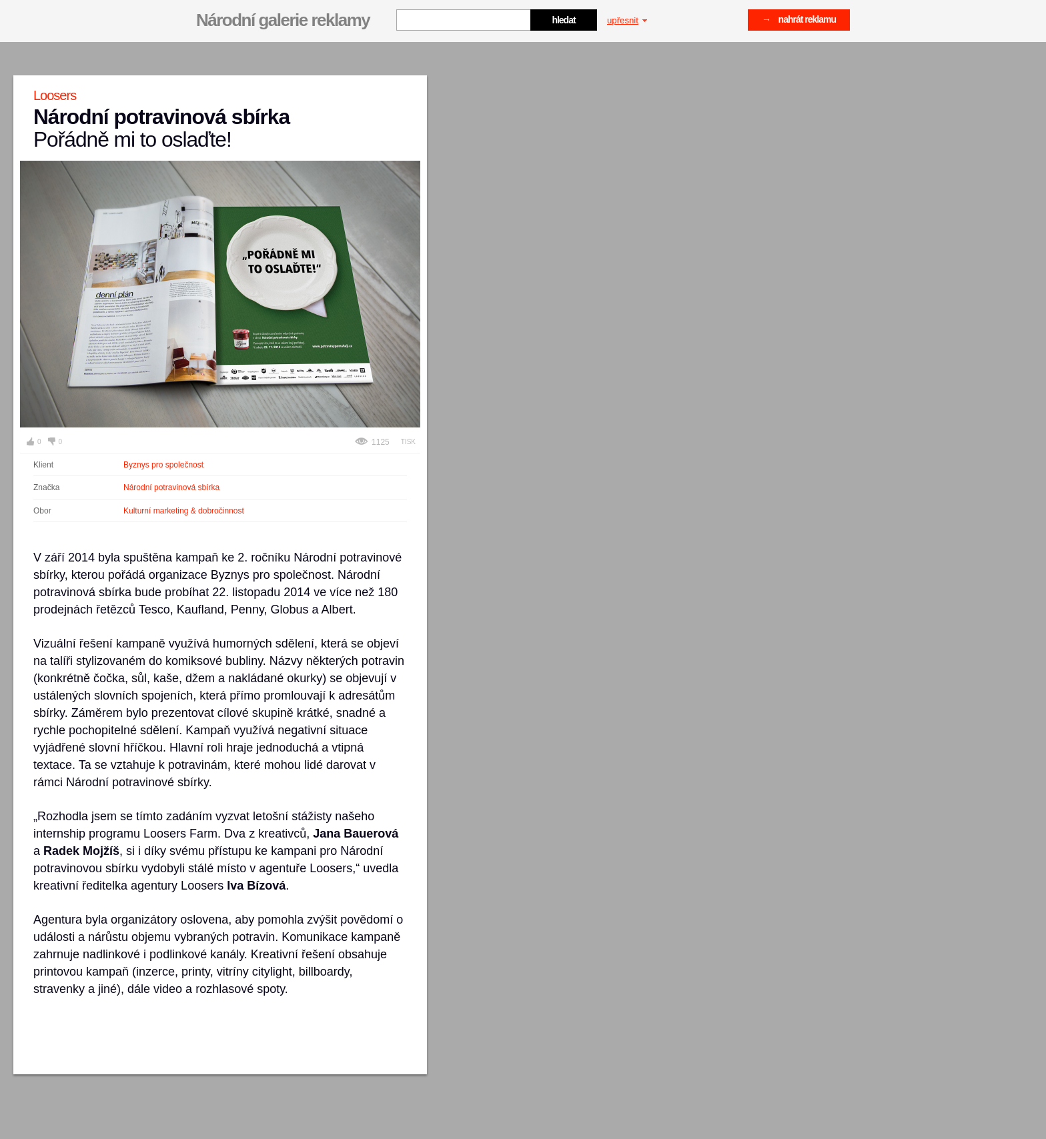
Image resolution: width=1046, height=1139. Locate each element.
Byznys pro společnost (163, 464)
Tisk (408, 441)
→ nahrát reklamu (799, 19)
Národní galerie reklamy (283, 20)
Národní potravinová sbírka (171, 487)
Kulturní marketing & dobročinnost (183, 510)
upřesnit (627, 20)
